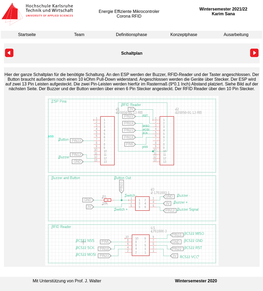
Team (79, 34)
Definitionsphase (131, 34)
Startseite (27, 34)
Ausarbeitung (236, 34)
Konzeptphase (183, 34)
